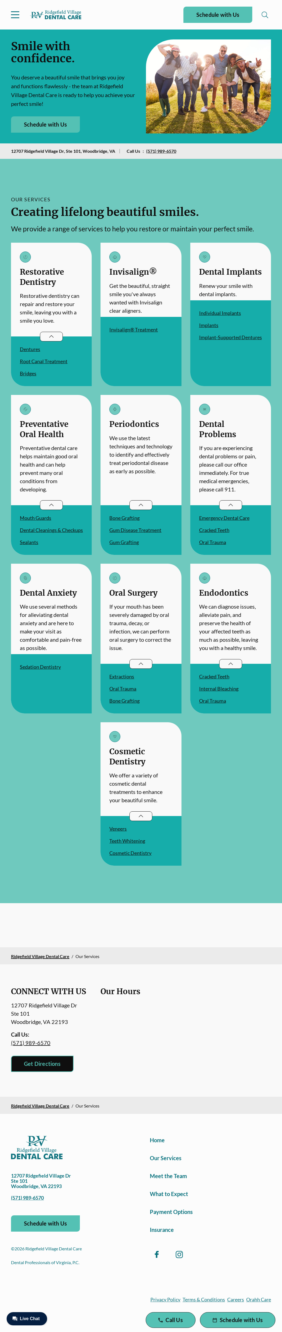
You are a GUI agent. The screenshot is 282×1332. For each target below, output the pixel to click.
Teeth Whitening (127, 841)
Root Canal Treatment (43, 361)
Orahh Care (258, 1299)
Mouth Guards (35, 518)
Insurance (162, 1229)
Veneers (118, 829)
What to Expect (169, 1194)
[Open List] (51, 336)
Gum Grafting (124, 542)
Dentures (30, 349)
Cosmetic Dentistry (130, 853)
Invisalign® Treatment (133, 330)
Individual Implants (220, 313)
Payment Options (171, 1211)
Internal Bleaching (218, 689)
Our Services (165, 1158)
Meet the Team (168, 1176)
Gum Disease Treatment (135, 530)
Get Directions (42, 1063)
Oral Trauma (212, 542)
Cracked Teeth (214, 530)
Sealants (29, 542)
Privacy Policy (165, 1299)
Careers (235, 1299)
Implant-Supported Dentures (230, 337)
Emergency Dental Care (224, 518)
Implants (208, 325)
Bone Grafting (124, 518)
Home (157, 1140)
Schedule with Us (217, 14)
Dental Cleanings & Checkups (51, 530)
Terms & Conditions (204, 1299)
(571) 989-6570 (161, 151)
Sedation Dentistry (40, 667)
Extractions (121, 676)
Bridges (28, 373)
